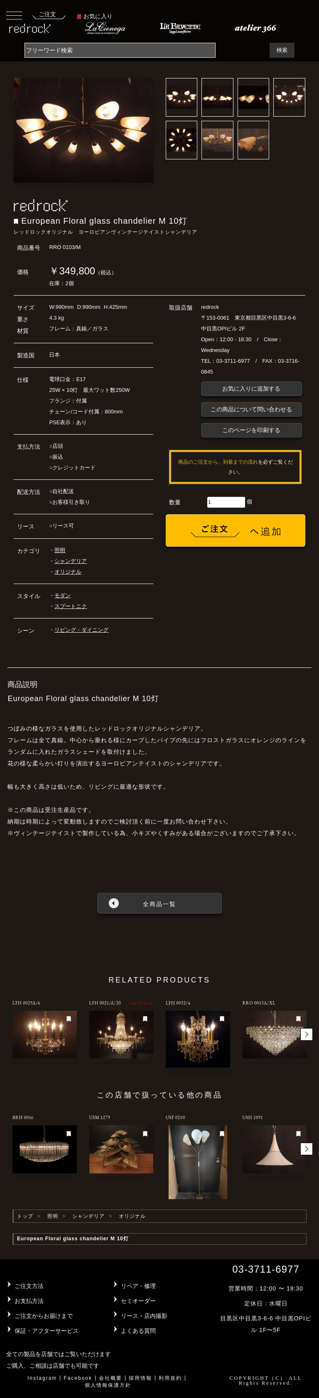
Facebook (78, 1378)
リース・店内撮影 (144, 1315)
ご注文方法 (29, 1286)
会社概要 (110, 1378)
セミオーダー (138, 1301)
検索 (282, 50)
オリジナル (67, 572)
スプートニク (70, 606)
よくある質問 (138, 1330)
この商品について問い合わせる (251, 409)
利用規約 (170, 1378)
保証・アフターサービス (47, 1330)
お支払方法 (29, 1301)
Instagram (42, 1378)
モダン (62, 595)
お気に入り (95, 16)
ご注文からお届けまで (44, 1315)
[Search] (120, 50)
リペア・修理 (138, 1286)
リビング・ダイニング (81, 630)
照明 (59, 550)
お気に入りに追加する (251, 388)
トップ (25, 1216)
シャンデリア (70, 561)
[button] (306, 1034)
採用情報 (140, 1378)
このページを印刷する (251, 430)
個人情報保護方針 (108, 1385)
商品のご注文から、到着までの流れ (218, 462)
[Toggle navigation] (14, 15)
